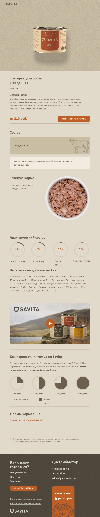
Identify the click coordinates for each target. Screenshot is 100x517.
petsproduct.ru (60, 473)
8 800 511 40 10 (60, 469)
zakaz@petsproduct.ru (64, 478)
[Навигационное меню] (95, 4)
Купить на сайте (63, 494)
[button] (26, 499)
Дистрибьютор (65, 462)
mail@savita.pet (18, 472)
